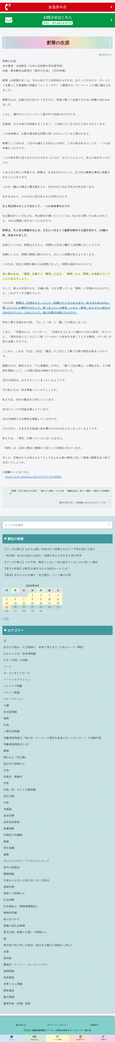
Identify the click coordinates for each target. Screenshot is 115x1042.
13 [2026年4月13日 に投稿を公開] (15, 602)
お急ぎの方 (58, 6)
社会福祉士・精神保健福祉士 (20, 906)
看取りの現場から (14, 893)
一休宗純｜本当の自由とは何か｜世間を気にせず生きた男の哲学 (42, 555)
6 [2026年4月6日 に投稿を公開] (15, 598)
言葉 (6, 951)
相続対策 (8, 887)
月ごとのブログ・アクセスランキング (26, 861)
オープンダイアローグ (16, 673)
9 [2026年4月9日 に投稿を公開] (40, 598)
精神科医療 (10, 912)
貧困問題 (8, 971)
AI (4, 640)
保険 (6, 718)
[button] (109, 525)
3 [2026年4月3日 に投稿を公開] (49, 594)
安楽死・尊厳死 (12, 776)
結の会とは (21, 1024)
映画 (6, 841)
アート (7, 666)
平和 (6, 802)
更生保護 (8, 848)
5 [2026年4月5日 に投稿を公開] (6, 598)
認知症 (7, 958)
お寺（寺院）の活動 (15, 660)
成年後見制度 (11, 822)
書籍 (6, 854)
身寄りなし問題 (12, 984)
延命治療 (8, 815)
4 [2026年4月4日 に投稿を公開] (58, 594)
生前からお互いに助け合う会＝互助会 (26, 880)
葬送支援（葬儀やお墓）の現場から (25, 932)
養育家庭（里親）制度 (16, 1003)
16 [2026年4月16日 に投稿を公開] (41, 602)
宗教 (6, 783)
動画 (6, 750)
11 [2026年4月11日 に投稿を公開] (58, 598)
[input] (57, 525)
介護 (6, 705)
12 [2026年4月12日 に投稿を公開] (7, 602)
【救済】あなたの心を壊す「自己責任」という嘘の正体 (37, 575)
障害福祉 (8, 990)
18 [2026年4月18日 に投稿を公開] (58, 602)
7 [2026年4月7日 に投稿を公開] (23, 598)
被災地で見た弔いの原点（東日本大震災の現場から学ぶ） (38, 945)
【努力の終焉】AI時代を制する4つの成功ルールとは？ (36, 568)
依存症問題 (10, 712)
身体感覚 (8, 977)
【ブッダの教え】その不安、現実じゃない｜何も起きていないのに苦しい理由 (50, 562)
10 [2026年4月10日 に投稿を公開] (49, 598)
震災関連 (8, 997)
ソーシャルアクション (16, 679)
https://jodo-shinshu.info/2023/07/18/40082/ (33, 477)
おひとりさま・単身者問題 (19, 653)
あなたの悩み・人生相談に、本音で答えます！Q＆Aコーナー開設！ (44, 647)
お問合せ (94, 1024)
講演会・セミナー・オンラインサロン (26, 964)
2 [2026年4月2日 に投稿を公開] (40, 594)
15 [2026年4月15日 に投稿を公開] (32, 602)
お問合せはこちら (58, 20)
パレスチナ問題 (12, 686)
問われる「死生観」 (15, 757)
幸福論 (7, 809)
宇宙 (6, 770)
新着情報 (8, 828)
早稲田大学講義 (12, 835)
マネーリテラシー (14, 699)
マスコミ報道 (11, 692)
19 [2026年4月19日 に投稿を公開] (7, 606)
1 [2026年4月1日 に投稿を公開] (32, 594)
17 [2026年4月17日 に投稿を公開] (49, 602)
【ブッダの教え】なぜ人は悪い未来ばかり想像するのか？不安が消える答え (49, 549)
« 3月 (5, 618)
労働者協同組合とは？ (16, 744)
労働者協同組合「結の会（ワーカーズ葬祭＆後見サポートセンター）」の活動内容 (52, 738)
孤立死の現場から (14, 763)
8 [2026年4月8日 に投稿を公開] (32, 598)
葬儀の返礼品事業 (14, 925)
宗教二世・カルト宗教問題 (19, 789)
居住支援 (8, 796)
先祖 (6, 725)
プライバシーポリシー (57, 1024)
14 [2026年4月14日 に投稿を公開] (24, 602)
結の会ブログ (11, 919)
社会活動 (8, 900)
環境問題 (8, 874)
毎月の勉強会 (11, 867)
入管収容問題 (11, 731)
